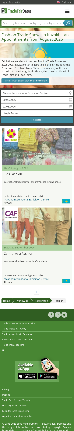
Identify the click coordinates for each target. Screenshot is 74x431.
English (66, 2)
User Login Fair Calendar (14, 405)
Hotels (5, 350)
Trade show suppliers (13, 344)
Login (4, 2)
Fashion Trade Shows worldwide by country (25, 80)
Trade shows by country (14, 328)
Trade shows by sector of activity (18, 323)
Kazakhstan (41, 300)
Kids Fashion (13, 174)
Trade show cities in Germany (17, 334)
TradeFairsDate (16, 10)
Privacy (5, 389)
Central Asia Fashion (18, 253)
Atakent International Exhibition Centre (26, 199)
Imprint (6, 394)
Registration (15, 2)
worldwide (22, 300)
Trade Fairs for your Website (16, 400)
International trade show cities (17, 339)
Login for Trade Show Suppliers (18, 416)
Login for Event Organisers (15, 410)
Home (6, 300)
